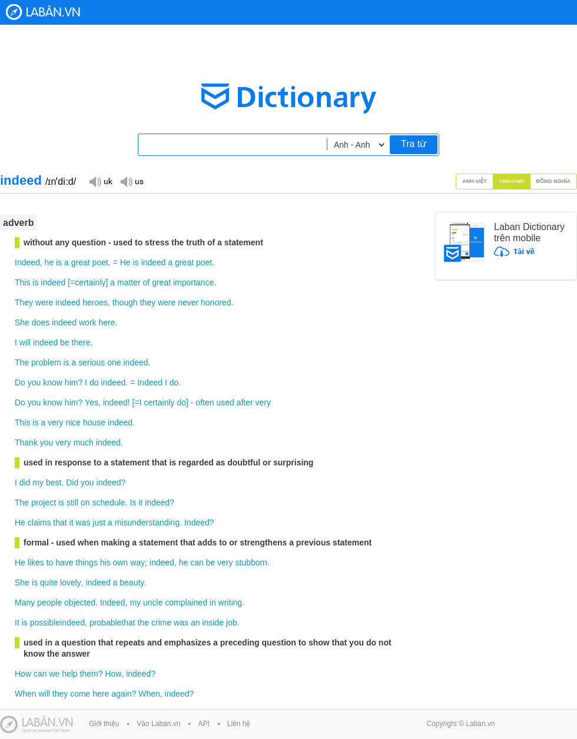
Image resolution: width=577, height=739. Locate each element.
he (49, 262)
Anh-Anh (511, 181)
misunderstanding (147, 522)
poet (100, 262)
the (143, 622)
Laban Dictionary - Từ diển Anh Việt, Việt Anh (43, 12)
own (120, 562)
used (225, 402)
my (38, 482)
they (147, 302)
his (105, 562)
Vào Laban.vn (158, 724)
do (94, 382)
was (83, 522)
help (69, 673)
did (25, 482)
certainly (90, 282)
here (106, 322)
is (59, 262)
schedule (108, 502)
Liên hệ (239, 724)
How (23, 673)
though (125, 302)
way (137, 562)
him (71, 382)
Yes (91, 402)
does (40, 322)
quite (49, 582)
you (34, 382)
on (85, 502)
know (52, 382)
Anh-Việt (474, 181)
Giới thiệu (104, 724)
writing (230, 602)
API (203, 724)
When (26, 693)
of (146, 282)
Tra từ (413, 144)
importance (193, 282)
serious (91, 362)
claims (39, 522)
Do (20, 382)
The (22, 362)
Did (72, 482)
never (188, 302)
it (140, 502)
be (64, 342)
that (60, 522)
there (81, 342)
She (22, 322)
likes (36, 562)
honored (216, 302)
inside (213, 622)
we (54, 673)
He (125, 262)
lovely (70, 582)
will (25, 342)
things (87, 562)
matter (129, 282)
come (80, 693)
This (22, 282)
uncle (153, 602)
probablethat (112, 622)
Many (25, 602)
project (43, 502)
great (80, 262)
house (94, 422)
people (49, 602)
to (50, 562)
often (204, 402)
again (121, 693)
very (263, 402)
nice (73, 422)
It (17, 622)
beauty (132, 582)
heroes (95, 302)
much (84, 442)
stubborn (251, 562)
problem (46, 362)
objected (79, 602)
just (98, 522)
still (72, 502)
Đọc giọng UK (100, 181)
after (245, 402)
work (88, 322)
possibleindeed (57, 622)
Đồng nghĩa (553, 181)
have (64, 562)
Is (133, 502)
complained (186, 602)
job (231, 622)
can (197, 562)
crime (161, 622)
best (53, 482)
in (213, 602)
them (89, 673)
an (195, 622)
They (24, 302)
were (44, 302)
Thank (26, 442)
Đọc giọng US (132, 181)
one (114, 362)
